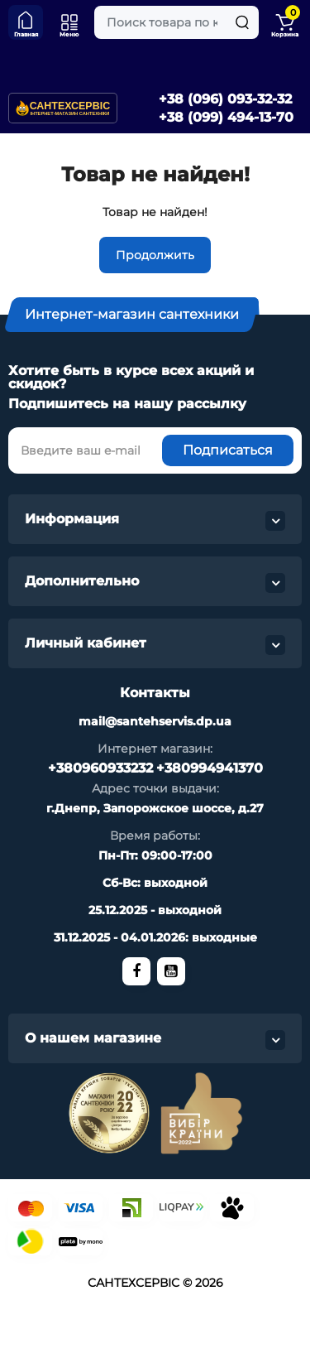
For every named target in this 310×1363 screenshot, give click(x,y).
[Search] (242, 22)
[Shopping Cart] (284, 22)
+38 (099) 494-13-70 (226, 117)
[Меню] (69, 22)
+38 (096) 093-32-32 (225, 99)
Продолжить (155, 255)
